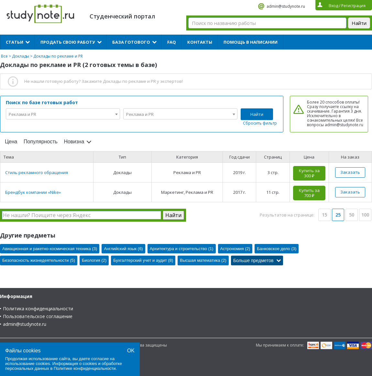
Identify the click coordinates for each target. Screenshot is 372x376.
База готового (131, 42)
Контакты (199, 42)
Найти (256, 114)
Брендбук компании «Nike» (33, 192)
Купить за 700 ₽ (309, 192)
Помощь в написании (251, 42)
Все (4, 56)
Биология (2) (94, 260)
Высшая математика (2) (203, 260)
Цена (11, 141)
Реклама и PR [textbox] (22, 114)
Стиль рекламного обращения (36, 172)
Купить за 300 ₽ (309, 173)
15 (324, 215)
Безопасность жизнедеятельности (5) (38, 260)
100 (365, 215)
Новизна (74, 141)
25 (338, 215)
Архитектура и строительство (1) (181, 248)
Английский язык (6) (123, 248)
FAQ (171, 42)
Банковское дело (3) (276, 248)
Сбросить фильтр (260, 123)
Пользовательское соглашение (37, 316)
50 (351, 215)
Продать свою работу (67, 42)
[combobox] (63, 113)
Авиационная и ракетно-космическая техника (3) (49, 248)
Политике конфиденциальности (85, 368)
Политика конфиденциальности (38, 308)
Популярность (41, 141)
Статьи (14, 42)
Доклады (20, 56)
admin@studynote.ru (286, 6)
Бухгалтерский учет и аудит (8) (143, 260)
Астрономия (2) (235, 248)
